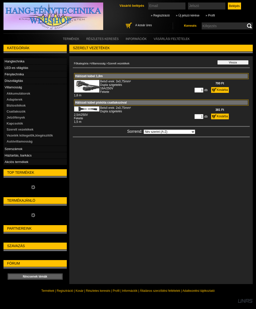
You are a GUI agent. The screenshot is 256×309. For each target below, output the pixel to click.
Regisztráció (65, 291)
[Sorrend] (169, 132)
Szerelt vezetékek (20, 129)
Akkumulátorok (18, 93)
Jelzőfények (16, 117)
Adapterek (15, 99)
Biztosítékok (16, 105)
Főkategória (81, 63)
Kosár (79, 291)
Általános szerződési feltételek (160, 291)
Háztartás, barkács (18, 155)
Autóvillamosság (20, 141)
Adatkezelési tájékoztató (198, 291)
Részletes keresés (98, 291)
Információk (129, 291)
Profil (116, 291)
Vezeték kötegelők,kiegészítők (30, 135)
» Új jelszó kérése (187, 15)
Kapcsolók (15, 123)
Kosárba (222, 90)
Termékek (47, 291)
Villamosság (98, 63)
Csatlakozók (16, 111)
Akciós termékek (16, 162)
